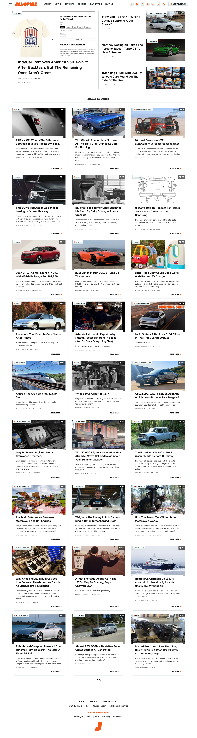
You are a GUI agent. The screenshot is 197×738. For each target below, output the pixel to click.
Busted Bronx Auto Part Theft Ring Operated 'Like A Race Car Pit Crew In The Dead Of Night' (156, 650)
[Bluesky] (137, 4)
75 (183, 303)
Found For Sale (22, 615)
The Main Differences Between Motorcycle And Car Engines (35, 519)
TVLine (89, 716)
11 (63, 177)
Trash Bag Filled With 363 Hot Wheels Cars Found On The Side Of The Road (122, 76)
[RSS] (164, 4)
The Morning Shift (142, 303)
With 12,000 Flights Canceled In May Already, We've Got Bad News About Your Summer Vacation (98, 456)
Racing (18, 13)
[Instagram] (158, 4)
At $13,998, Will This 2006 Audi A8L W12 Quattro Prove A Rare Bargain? (157, 395)
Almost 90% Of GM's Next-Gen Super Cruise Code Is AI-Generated (98, 648)
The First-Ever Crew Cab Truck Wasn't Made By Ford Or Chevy (154, 454)
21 (183, 548)
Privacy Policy (110, 701)
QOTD (18, 303)
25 (63, 303)
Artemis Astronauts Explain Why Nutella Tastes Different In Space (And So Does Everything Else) (95, 338)
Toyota (18, 109)
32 (183, 177)
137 (122, 548)
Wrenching (80, 486)
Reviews (69, 4)
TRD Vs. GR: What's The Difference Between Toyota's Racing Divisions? (38, 142)
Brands (82, 4)
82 (123, 363)
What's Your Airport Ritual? (92, 393)
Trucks (138, 421)
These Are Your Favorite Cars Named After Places (39, 336)
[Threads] (153, 4)
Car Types (96, 4)
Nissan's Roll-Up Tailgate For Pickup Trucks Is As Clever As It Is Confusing (157, 211)
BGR (97, 716)
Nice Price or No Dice (158, 13)
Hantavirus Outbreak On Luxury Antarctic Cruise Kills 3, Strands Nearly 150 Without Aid (154, 582)
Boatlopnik (139, 548)
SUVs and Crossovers (143, 109)
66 (183, 242)
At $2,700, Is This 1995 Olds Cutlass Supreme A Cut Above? (121, 20)
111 (182, 363)
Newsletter (178, 4)
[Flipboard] (142, 4)
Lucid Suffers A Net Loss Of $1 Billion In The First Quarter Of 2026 (158, 336)
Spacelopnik (80, 303)
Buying (109, 4)
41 (123, 177)
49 (123, 422)
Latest (47, 4)
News (58, 4)
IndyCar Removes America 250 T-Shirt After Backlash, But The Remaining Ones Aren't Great (53, 67)
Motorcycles (140, 486)
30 (123, 109)
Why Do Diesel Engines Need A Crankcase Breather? (35, 454)
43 (63, 242)
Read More (55, 168)
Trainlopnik (20, 363)
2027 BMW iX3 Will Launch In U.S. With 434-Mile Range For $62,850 (37, 274)
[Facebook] (132, 4)
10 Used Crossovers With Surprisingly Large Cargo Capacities (157, 142)
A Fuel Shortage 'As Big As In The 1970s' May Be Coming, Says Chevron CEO (95, 582)
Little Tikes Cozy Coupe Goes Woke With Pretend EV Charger (157, 274)
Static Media (82, 706)
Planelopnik (80, 421)
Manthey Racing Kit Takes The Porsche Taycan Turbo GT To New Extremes (122, 48)
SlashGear (118, 716)
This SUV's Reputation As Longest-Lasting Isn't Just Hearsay (37, 209)
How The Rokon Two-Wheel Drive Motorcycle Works (156, 519)
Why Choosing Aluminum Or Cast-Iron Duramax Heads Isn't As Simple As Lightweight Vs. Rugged (38, 582)
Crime (137, 615)
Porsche (153, 41)
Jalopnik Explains (23, 421)
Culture (78, 109)
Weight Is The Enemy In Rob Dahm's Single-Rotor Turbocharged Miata (97, 519)
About (82, 701)
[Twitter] (148, 4)
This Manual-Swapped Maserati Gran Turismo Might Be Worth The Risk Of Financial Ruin (39, 650)
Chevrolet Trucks (23, 548)
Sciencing (106, 716)
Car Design (139, 177)
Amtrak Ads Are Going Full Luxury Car (37, 395)
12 (183, 486)
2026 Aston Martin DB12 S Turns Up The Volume (97, 274)
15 (123, 486)
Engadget (78, 716)
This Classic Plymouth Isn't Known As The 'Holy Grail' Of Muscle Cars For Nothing (96, 144)
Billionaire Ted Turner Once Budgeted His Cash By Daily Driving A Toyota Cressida (98, 211)
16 (183, 422)
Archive (93, 701)
